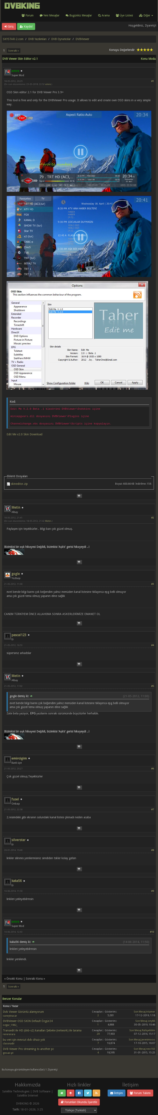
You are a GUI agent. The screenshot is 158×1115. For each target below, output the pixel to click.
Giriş (9, 26)
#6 (152, 768)
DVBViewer (82, 39)
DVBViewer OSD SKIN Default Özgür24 (28, 1021)
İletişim (116, 1093)
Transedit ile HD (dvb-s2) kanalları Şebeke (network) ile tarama (42, 1030)
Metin (16, 507)
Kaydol (26, 26)
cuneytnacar (10, 1015)
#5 (152, 686)
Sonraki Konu (34, 978)
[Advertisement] (79, 450)
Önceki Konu (14, 978)
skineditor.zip (19, 483)
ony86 (151, 1020)
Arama (104, 15)
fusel (15, 799)
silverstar (19, 840)
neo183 (150, 1048)
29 (98, 1033)
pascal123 (19, 635)
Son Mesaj (140, 1011)
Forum (28, 15)
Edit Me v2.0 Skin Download (24, 434)
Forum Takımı (140, 1093)
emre (48, 84)
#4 (152, 645)
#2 (152, 517)
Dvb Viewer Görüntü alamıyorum (23, 1011)
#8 (152, 850)
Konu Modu (148, 58)
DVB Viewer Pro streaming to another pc (28, 1049)
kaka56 (17, 881)
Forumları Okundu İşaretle (79, 1102)
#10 (152, 932)
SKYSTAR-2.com (13, 39)
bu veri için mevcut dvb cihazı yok (24, 1039)
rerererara (9, 1034)
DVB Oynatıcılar (61, 39)
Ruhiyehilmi (148, 1030)
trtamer (150, 1011)
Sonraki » (13, 50)
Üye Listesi (124, 15)
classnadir (9, 1043)
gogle (16, 574)
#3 (152, 584)
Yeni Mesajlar (49, 15)
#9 (152, 891)
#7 (152, 809)
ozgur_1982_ (10, 1024)
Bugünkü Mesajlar (79, 15)
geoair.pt (8, 1052)
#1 (152, 81)
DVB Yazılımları (37, 39)
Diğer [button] (146, 15)
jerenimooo (148, 1039)
